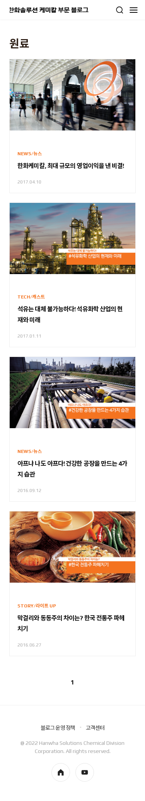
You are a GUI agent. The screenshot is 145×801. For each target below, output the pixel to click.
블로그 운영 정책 (58, 728)
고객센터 (95, 728)
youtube (84, 772)
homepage (60, 772)
